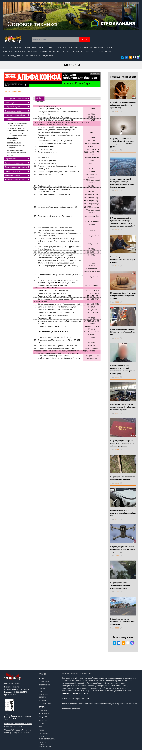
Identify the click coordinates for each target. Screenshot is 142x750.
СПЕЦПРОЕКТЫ (46, 55)
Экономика (19, 51)
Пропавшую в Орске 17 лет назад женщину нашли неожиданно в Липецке (123, 295)
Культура (43, 51)
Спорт (52, 51)
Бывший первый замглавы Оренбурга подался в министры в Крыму (122, 259)
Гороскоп (51, 47)
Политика (7, 51)
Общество (31, 51)
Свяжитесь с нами (12, 683)
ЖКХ (58, 51)
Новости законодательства (98, 51)
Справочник (16, 47)
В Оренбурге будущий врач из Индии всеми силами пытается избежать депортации (122, 443)
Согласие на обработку (14, 724)
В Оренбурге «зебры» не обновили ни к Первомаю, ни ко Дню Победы (122, 621)
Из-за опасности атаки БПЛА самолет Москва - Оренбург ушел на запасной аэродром (123, 407)
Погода (66, 51)
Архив (5, 47)
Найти (84, 39)
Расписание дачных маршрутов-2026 (20, 55)
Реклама (84, 47)
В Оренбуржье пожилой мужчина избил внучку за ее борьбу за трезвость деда (123, 105)
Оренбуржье (77, 51)
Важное (41, 47)
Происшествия (97, 47)
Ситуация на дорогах (68, 47)
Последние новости (123, 76)
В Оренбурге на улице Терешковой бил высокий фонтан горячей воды (120, 585)
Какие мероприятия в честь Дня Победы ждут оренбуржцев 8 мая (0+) (123, 331)
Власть (110, 47)
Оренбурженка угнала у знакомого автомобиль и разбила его (123, 513)
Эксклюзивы (30, 47)
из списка (133, 703)
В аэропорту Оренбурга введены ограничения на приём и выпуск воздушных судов (122, 549)
